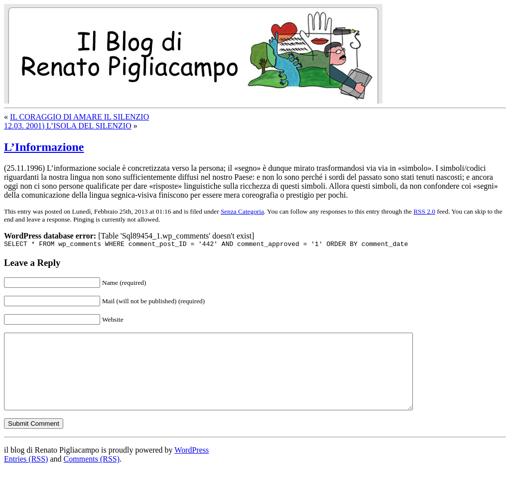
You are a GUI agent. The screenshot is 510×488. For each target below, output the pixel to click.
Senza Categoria (242, 211)
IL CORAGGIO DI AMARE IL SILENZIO (79, 117)
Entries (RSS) (26, 475)
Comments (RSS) (92, 475)
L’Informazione (44, 146)
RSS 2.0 (424, 211)
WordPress (191, 466)
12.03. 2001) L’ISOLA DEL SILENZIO (67, 126)
